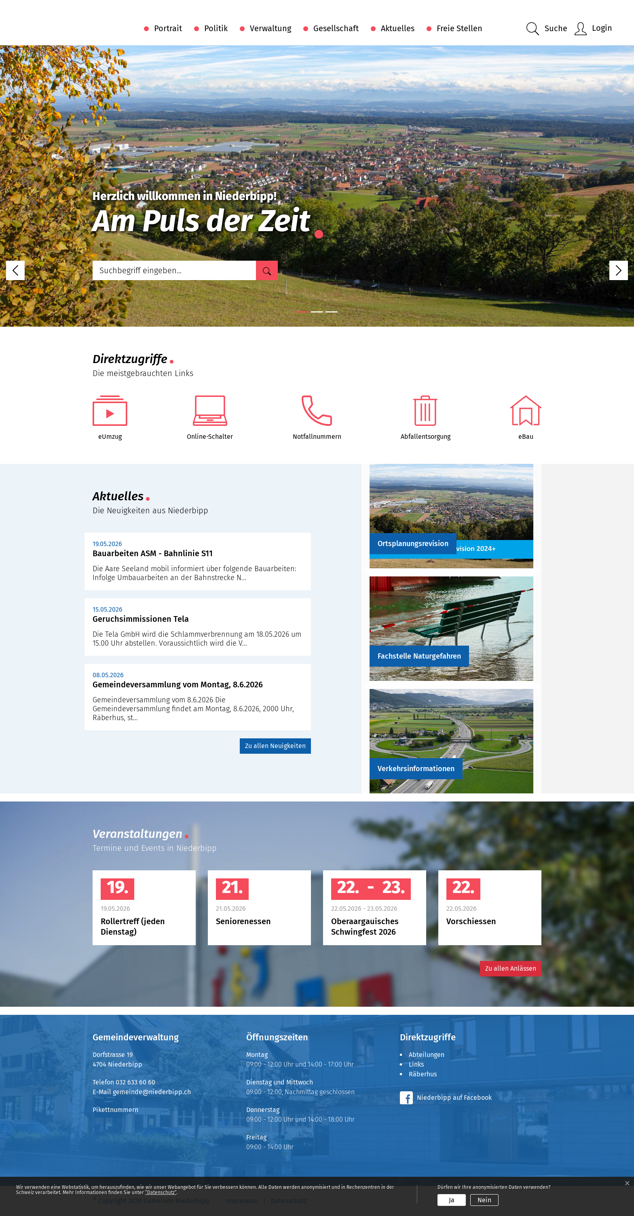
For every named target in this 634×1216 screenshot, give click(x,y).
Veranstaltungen (137, 834)
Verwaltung (270, 28)
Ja (451, 1200)
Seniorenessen (243, 921)
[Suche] (267, 270)
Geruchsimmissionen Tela (141, 619)
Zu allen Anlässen (510, 968)
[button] (547, 29)
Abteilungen (426, 1055)
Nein (484, 1200)
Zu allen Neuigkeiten (275, 746)
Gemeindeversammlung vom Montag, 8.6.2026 (178, 684)
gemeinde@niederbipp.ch (152, 1092)
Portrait (168, 28)
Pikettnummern (115, 1110)
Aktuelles (397, 28)
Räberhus (423, 1074)
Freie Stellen (459, 28)
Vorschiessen (471, 921)
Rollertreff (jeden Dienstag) (133, 926)
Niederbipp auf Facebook (454, 1097)
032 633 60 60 (135, 1082)
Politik (216, 28)
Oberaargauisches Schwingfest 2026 (365, 926)
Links (416, 1064)
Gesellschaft (336, 28)
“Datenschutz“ (160, 1192)
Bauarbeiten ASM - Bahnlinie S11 (153, 553)
